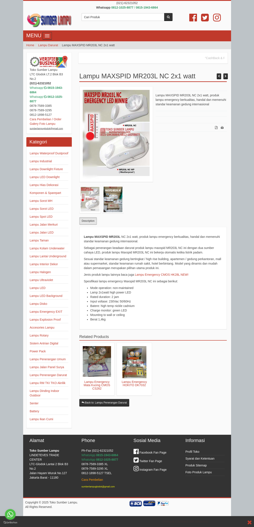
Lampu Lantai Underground (48, 256)
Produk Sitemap (196, 465)
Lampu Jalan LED (42, 232)
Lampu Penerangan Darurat (48, 375)
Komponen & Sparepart (45, 193)
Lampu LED (38, 288)
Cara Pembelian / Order (46, 119)
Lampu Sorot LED (42, 208)
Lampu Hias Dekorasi (44, 185)
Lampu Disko (38, 303)
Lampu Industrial (41, 161)
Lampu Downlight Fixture (46, 169)
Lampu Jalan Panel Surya (47, 367)
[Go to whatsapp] (10, 514)
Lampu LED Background (46, 296)
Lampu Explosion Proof (45, 319)
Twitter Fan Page (148, 461)
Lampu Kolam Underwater (47, 248)
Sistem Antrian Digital (44, 343)
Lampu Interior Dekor (44, 264)
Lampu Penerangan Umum (48, 359)
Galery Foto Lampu (43, 123)
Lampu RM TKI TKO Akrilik (48, 383)
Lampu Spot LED (41, 216)
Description (88, 220)
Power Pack (38, 351)
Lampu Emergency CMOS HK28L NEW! (161, 274)
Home (30, 45)
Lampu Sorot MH (41, 200)
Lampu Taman (39, 240)
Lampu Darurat (48, 45)
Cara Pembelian (92, 479)
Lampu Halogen (40, 272)
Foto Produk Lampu (198, 472)
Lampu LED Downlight (45, 177)
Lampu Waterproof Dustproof (49, 153)
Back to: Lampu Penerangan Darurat (104, 402)
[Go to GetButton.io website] (10, 522)
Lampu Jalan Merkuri (44, 224)
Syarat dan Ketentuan (199, 458)
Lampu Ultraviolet (41, 280)
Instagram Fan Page (150, 469)
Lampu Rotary (39, 335)
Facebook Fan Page (150, 452)
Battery (34, 411)
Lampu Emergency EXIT (46, 311)
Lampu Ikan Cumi (41, 419)
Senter (34, 403)
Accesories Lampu (42, 327)
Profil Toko (192, 451)
